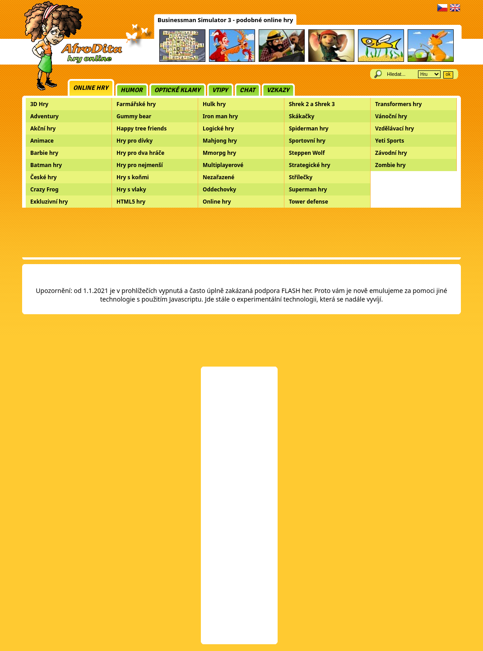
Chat (247, 90)
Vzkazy (278, 90)
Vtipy (220, 90)
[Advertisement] (241, 232)
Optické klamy (177, 90)
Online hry (90, 88)
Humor (132, 90)
